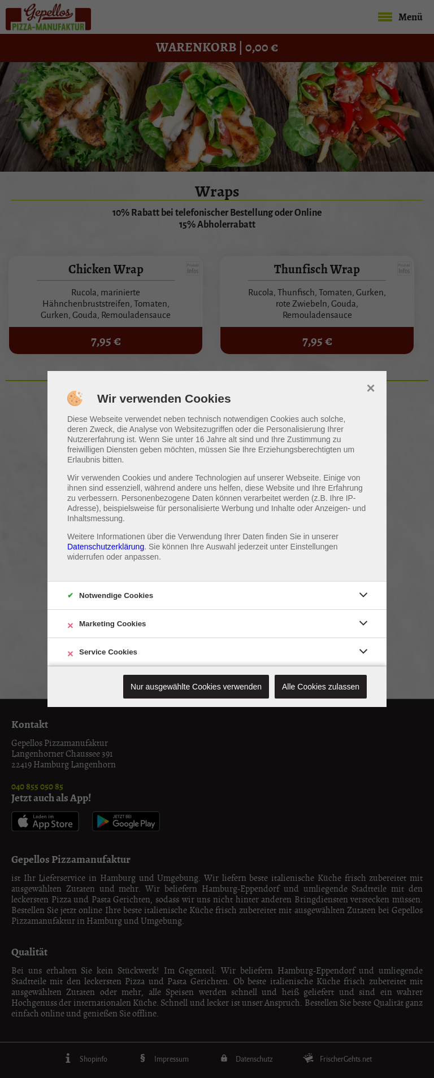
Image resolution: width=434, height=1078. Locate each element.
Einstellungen (314, 546)
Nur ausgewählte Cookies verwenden (196, 686)
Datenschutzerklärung (105, 546)
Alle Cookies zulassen (320, 686)
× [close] (370, 386)
